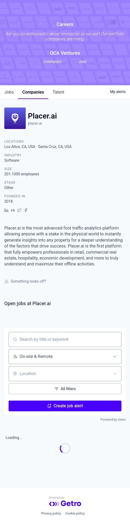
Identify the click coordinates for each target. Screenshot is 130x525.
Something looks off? (25, 281)
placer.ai (35, 123)
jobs (9, 92)
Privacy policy (51, 513)
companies (33, 92)
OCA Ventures (65, 53)
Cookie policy (75, 513)
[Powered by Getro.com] (65, 501)
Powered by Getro (113, 420)
